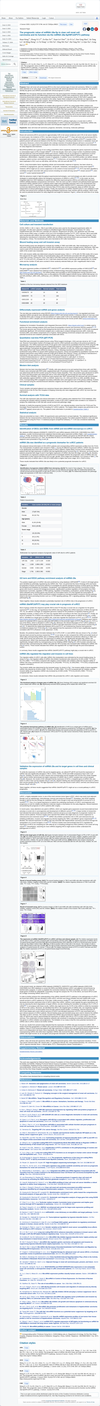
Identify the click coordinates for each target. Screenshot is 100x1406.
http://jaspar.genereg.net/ (28, 619)
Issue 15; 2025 (6, 39)
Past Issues (5, 46)
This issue (63, 24)
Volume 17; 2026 (7, 42)
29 (79, 581)
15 (78, 170)
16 (91, 170)
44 (45, 816)
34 (90, 617)
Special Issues (6, 60)
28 (25, 408)
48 (48, 822)
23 (93, 268)
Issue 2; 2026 (6, 32)
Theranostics (9, 107)
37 (72, 798)
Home (4, 18)
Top (9, 74)
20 (78, 177)
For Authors (19, 18)
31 (88, 613)
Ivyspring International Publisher (55, 1400)
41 (72, 810)
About (11, 18)
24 (28, 270)
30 (28, 609)
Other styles (33, 72)
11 (75, 160)
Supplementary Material (9, 86)
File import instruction (54, 78)
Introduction (9, 75)
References (9, 91)
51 (25, 826)
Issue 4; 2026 (6, 25)
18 (44, 172)
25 (93, 327)
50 (50, 822)
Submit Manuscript (33, 18)
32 (88, 617)
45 (47, 816)
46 (93, 818)
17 (25, 172)
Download (43, 78)
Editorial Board (7, 49)
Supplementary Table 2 (81, 409)
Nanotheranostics (9, 114)
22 (60, 268)
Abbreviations (9, 84)
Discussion (9, 82)
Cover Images (6, 53)
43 (74, 810)
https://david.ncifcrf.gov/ (76, 325)
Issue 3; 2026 (6, 28)
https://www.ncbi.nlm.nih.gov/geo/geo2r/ (64, 313)
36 (53, 634)
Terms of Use (90, 1402)
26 (95, 327)
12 (92, 166)
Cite (71, 24)
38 (25, 801)
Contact (51, 18)
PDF (85, 24)
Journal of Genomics (9, 110)
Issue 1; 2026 (6, 35)
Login (44, 18)
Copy (24, 72)
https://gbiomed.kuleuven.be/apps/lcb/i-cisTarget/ (65, 619)
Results (9, 80)
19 (75, 177)
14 (78, 168)
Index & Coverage (8, 56)
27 (47, 369)
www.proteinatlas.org (90, 318)
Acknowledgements (9, 89)
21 (49, 268)
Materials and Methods (9, 78)
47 (95, 818)
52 (25, 1005)
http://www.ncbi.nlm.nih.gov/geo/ (30, 272)
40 (27, 801)
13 (75, 168)
